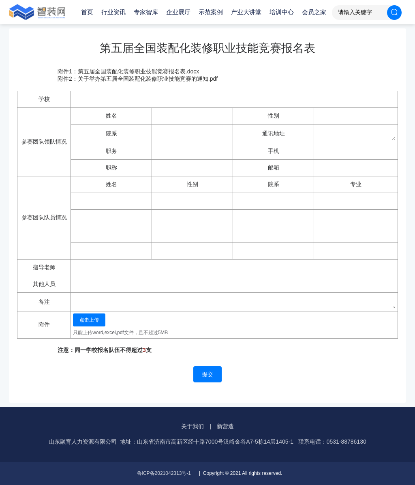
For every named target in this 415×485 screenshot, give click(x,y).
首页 (87, 12)
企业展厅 (178, 12)
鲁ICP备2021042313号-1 (164, 473)
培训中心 (282, 12)
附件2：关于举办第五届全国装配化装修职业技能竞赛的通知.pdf (138, 78)
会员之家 (314, 12)
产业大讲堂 (246, 12)
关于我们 (192, 426)
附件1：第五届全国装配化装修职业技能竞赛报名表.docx (128, 71)
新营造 (225, 426)
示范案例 (211, 12)
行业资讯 (113, 12)
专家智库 (146, 12)
